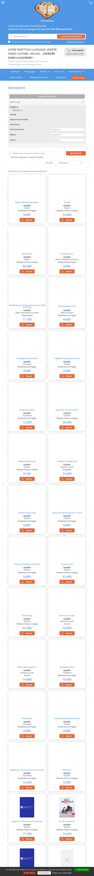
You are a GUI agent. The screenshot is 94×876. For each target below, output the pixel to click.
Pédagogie (30, 71)
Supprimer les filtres (47, 96)
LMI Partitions (47, 21)
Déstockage (79, 77)
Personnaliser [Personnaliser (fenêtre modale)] (44, 873)
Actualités (61, 77)
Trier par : (49, 163)
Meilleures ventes (39, 77)
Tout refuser (29, 873)
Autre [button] (59, 71)
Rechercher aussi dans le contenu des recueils (31, 42)
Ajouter (26, 220)
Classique (15, 71)
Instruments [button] (76, 71)
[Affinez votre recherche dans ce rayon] (37, 153)
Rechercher (76, 153)
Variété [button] (45, 71)
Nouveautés (16, 77)
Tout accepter (81, 870)
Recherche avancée (75, 42)
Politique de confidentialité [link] (62, 873)
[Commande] (69, 163)
